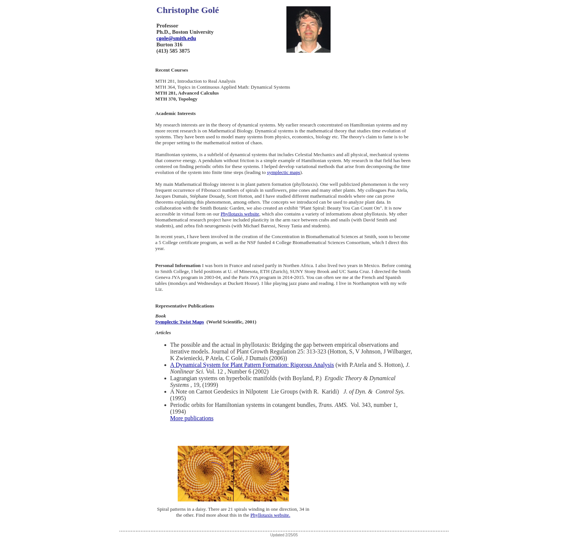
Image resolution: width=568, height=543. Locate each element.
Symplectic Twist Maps (179, 322)
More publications (192, 418)
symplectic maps (283, 172)
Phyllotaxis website (240, 214)
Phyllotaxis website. (270, 515)
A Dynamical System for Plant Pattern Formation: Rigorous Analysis (252, 365)
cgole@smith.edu (176, 38)
